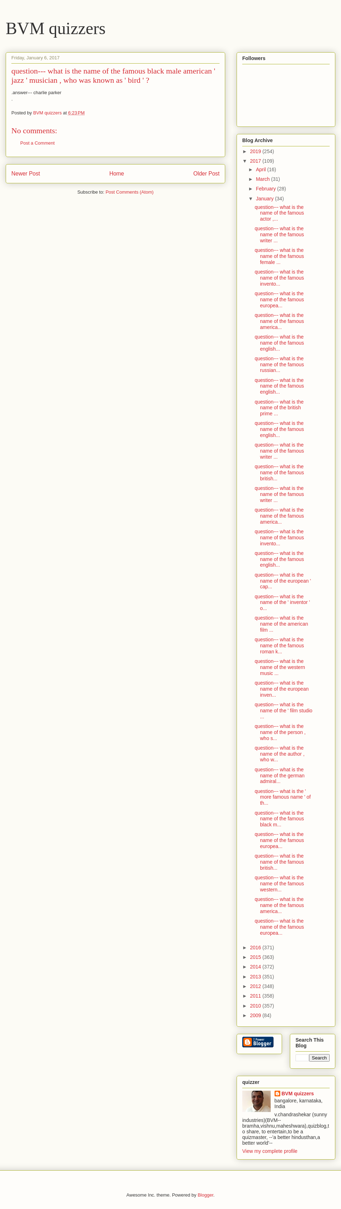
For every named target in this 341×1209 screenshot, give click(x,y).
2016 (256, 947)
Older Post (206, 174)
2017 (256, 161)
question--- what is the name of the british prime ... (279, 408)
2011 (256, 996)
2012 (256, 986)
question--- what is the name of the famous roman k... (279, 645)
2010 (256, 1006)
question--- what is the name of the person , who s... (280, 732)
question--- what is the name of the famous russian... (279, 364)
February (266, 188)
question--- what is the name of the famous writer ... (279, 234)
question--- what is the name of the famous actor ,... (279, 213)
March (263, 179)
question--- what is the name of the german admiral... (279, 775)
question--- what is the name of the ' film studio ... (283, 710)
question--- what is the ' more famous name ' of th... (283, 797)
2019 (256, 151)
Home (116, 174)
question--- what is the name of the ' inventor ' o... (282, 602)
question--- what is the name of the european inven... (282, 689)
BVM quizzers (55, 28)
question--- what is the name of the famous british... (279, 472)
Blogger (205, 1195)
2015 (256, 957)
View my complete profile (269, 1151)
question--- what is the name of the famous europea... (279, 299)
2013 (256, 976)
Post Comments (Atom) (129, 192)
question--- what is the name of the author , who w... (279, 754)
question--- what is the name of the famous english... (279, 343)
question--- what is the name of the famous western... (279, 883)
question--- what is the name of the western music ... (280, 667)
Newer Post (25, 174)
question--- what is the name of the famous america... (279, 321)
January (265, 198)
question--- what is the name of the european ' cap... (283, 581)
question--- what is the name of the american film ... (281, 624)
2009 (256, 1015)
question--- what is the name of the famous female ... (279, 256)
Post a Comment (37, 143)
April (261, 169)
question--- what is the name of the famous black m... (279, 819)
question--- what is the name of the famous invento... (279, 278)
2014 (256, 967)
